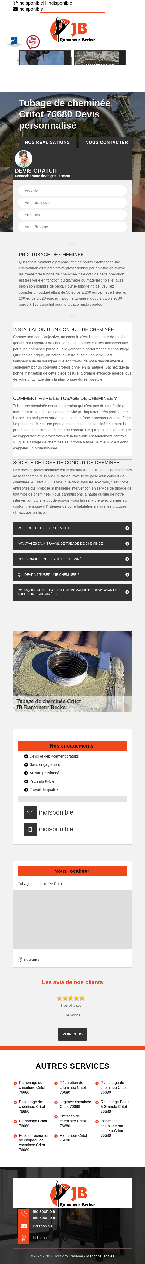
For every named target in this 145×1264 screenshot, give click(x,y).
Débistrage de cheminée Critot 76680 (32, 1107)
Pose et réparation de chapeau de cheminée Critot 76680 (34, 1142)
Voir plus (72, 1034)
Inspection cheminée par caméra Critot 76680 (112, 1128)
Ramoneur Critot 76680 (73, 1137)
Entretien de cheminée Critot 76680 (73, 1121)
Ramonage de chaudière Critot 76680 (32, 1087)
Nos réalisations (47, 142)
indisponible (26, 3)
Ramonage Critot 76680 (33, 1123)
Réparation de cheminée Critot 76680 (73, 1087)
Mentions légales (100, 1256)
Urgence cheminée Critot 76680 (75, 1104)
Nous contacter (107, 142)
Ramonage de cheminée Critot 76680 (114, 1087)
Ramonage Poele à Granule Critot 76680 (115, 1107)
